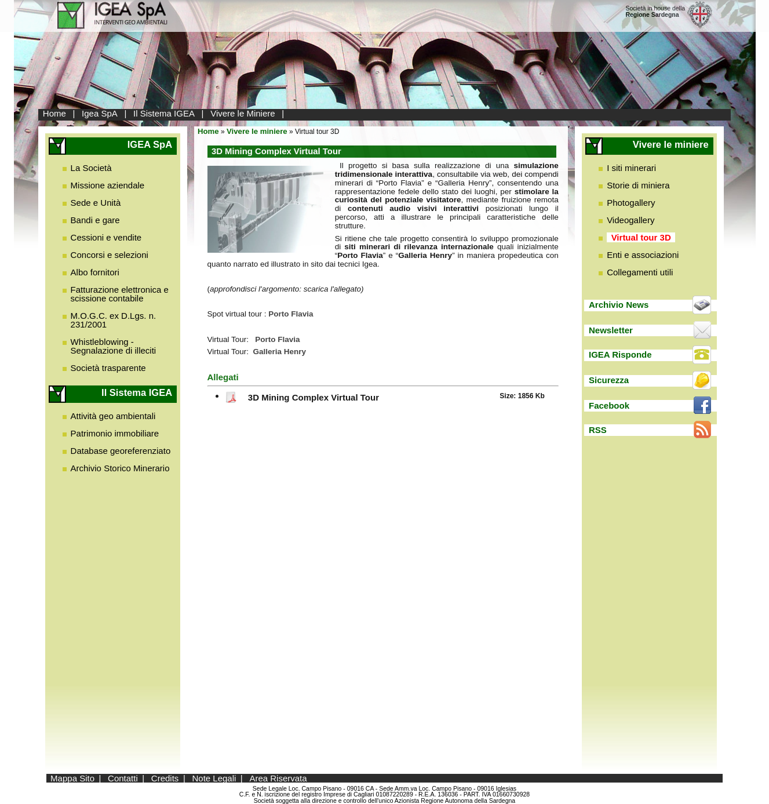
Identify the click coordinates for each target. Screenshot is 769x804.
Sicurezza (609, 380)
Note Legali (214, 778)
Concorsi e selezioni (109, 255)
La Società (91, 168)
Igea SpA (100, 113)
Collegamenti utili (640, 272)
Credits (165, 778)
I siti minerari (631, 168)
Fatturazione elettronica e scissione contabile (120, 294)
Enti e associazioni (643, 255)
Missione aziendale (108, 185)
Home (54, 113)
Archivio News (618, 305)
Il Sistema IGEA (164, 113)
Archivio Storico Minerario (120, 468)
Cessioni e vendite (106, 237)
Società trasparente (108, 368)
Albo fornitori (95, 272)
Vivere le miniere (257, 131)
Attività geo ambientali (113, 416)
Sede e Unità (96, 203)
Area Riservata (278, 778)
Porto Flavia (277, 339)
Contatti (123, 778)
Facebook (609, 405)
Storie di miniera (638, 185)
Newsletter (611, 330)
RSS (598, 430)
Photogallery (631, 203)
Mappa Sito (72, 778)
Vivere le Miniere (242, 113)
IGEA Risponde (620, 354)
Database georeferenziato (121, 451)
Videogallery (630, 220)
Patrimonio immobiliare (115, 433)
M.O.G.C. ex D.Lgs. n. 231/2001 (113, 320)
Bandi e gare (95, 220)
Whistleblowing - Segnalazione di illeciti (113, 346)
